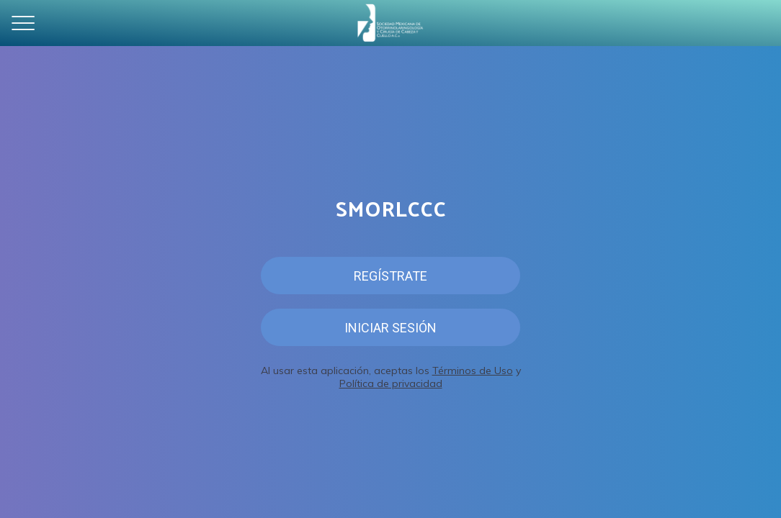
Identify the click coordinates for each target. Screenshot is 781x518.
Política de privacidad (390, 383)
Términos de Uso (472, 370)
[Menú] (23, 23)
